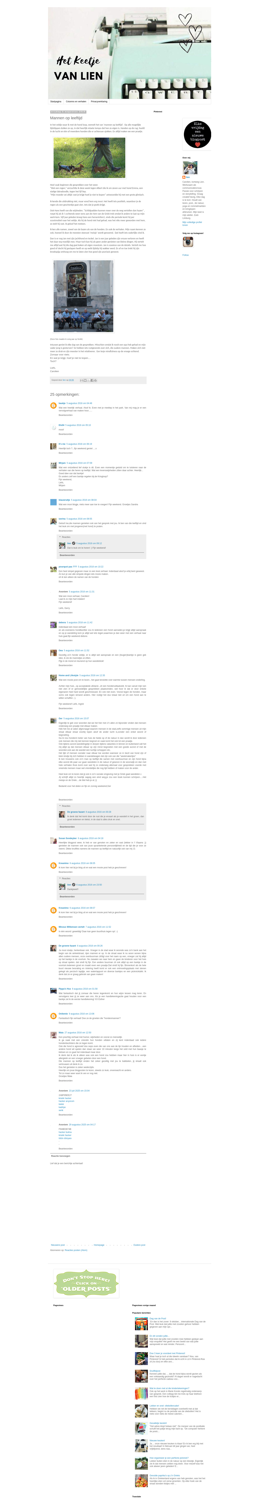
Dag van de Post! (158, 1318)
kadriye (62, 1107)
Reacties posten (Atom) (76, 1250)
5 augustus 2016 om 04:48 (79, 403)
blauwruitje (64, 500)
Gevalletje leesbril (158, 1423)
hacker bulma (65, 1132)
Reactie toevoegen (60, 1156)
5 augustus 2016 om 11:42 (79, 622)
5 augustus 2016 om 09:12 (89, 543)
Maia (61, 1032)
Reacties (66, 537)
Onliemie (63, 1014)
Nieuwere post (58, 1245)
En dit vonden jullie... (160, 1336)
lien (69, 543)
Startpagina (55, 101)
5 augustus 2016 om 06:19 (79, 444)
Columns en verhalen (76, 101)
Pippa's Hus (65, 989)
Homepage (99, 1245)
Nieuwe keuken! (157, 1440)
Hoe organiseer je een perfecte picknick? (169, 1458)
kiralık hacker (65, 1098)
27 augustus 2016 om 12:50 (78, 1032)
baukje (62, 403)
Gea (61, 650)
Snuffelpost (155, 1371)
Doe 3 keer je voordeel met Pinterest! (167, 1353)
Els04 (61, 425)
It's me (62, 444)
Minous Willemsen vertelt (72, 927)
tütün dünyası (65, 1138)
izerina (62, 519)
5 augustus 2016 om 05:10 (78, 425)
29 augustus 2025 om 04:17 (82, 1124)
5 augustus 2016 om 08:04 (84, 500)
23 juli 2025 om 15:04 (79, 1090)
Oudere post (139, 1245)
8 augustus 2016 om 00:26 (90, 946)
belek (61, 1104)
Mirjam (62, 463)
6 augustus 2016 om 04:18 (90, 838)
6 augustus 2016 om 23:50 (89, 885)
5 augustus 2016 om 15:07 (76, 718)
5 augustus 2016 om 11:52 (76, 650)
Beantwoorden (66, 415)
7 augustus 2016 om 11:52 (98, 927)
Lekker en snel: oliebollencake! (164, 1406)
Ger (61, 718)
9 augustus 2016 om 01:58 (85, 989)
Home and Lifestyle (69, 675)
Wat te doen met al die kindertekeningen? (169, 1388)
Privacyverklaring (99, 101)
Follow (185, 255)
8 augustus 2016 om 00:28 (98, 812)
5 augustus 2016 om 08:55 (79, 519)
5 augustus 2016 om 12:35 (92, 675)
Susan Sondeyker (68, 838)
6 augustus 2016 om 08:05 (82, 863)
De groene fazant (76, 812)
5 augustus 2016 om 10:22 (90, 566)
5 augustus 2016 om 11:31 (81, 591)
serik (61, 1110)
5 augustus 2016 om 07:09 (79, 463)
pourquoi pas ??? (68, 566)
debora (62, 622)
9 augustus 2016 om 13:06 (81, 1014)
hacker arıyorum (66, 1101)
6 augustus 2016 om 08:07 (82, 908)
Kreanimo (64, 863)
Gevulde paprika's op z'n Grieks (165, 1475)
